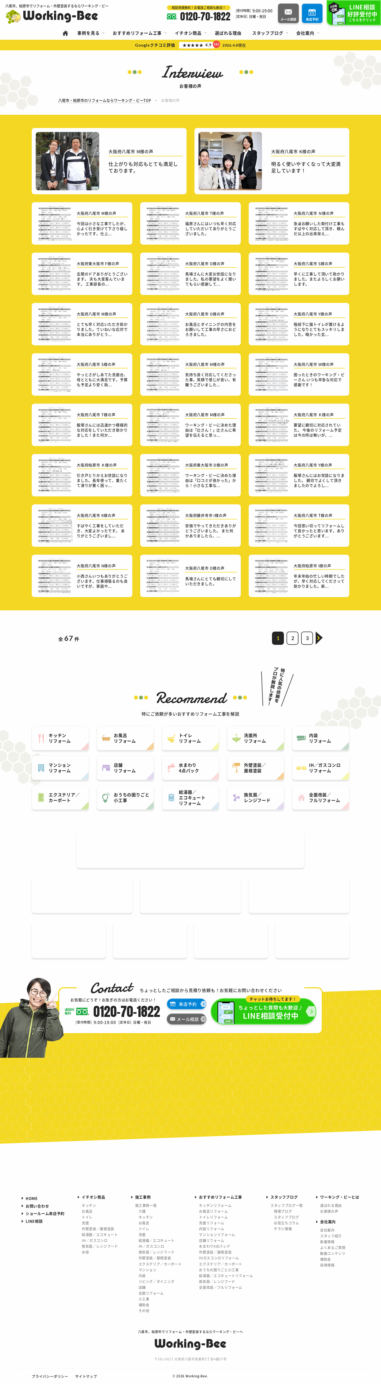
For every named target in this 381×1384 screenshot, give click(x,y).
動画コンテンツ (333, 1253)
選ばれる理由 (331, 1205)
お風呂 (87, 1211)
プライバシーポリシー (50, 1376)
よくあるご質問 (333, 1247)
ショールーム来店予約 (45, 1213)
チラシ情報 (283, 1228)
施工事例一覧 (146, 1205)
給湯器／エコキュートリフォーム (226, 1275)
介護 (142, 1211)
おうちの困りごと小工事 (219, 1269)
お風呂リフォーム (213, 1211)
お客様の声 (329, 1211)
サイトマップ (86, 1376)
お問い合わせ (37, 1206)
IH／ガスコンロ (94, 1240)
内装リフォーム (211, 1228)
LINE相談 (34, 1221)
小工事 (144, 1298)
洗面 (85, 1222)
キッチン (89, 1205)
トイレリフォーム (213, 1216)
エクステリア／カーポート (160, 1263)
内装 (142, 1275)
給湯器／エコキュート (100, 1234)
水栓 (85, 1251)
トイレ (87, 1216)
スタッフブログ (286, 1216)
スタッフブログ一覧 (286, 1205)
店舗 (142, 1287)
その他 (144, 1310)
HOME (32, 1198)
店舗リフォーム (211, 1240)
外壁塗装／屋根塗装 (98, 1228)
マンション (148, 1269)
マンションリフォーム (217, 1234)
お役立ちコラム (286, 1222)
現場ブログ (283, 1211)
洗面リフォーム (211, 1222)
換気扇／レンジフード (100, 1246)
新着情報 (327, 1241)
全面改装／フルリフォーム (220, 1287)
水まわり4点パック (214, 1246)
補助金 (144, 1304)
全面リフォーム (151, 1292)
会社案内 (327, 1229)
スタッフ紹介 (331, 1235)
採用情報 (327, 1264)
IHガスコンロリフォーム (219, 1257)
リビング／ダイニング (157, 1281)
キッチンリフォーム (215, 1205)
